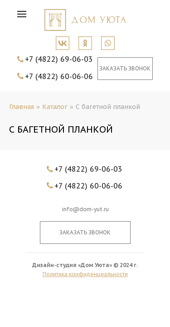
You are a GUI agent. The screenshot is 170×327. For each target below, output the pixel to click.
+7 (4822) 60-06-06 (59, 76)
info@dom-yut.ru (85, 209)
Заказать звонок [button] (125, 68)
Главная (21, 107)
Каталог (55, 107)
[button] (24, 16)
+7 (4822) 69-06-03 (59, 59)
